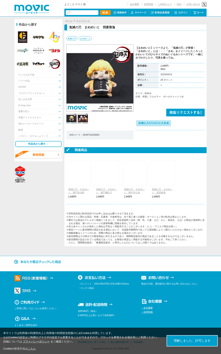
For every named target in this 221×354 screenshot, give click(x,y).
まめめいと (85, 38)
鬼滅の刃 (72, 38)
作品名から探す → (38, 143)
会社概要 (134, 4)
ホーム (69, 20)
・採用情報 (147, 312)
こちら (32, 348)
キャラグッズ (83, 20)
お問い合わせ (193, 4)
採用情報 (148, 4)
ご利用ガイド (165, 4)
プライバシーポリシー (36, 341)
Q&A (179, 4)
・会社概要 (147, 307)
